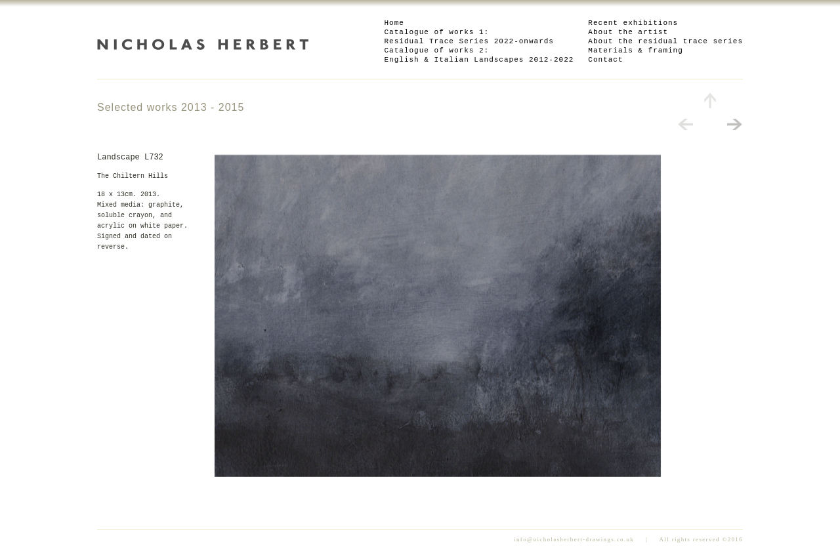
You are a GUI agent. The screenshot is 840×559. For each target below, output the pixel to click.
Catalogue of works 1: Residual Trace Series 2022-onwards (469, 36)
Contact (605, 60)
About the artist (628, 32)
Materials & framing (635, 50)
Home (394, 23)
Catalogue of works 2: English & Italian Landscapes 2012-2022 (479, 55)
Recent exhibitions (633, 23)
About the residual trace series (665, 41)
